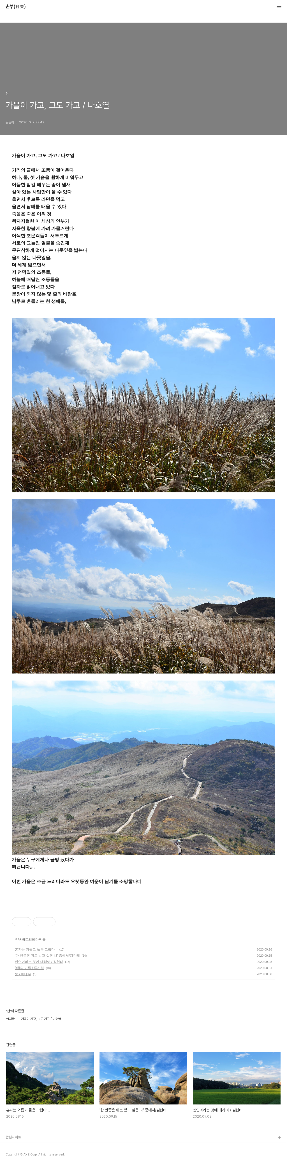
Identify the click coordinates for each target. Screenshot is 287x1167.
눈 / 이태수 (23, 974)
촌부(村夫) (16, 6)
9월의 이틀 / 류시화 (29, 968)
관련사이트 (13, 1137)
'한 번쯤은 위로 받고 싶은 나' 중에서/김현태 (47, 956)
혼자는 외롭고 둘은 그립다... (36, 949)
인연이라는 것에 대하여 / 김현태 (39, 962)
